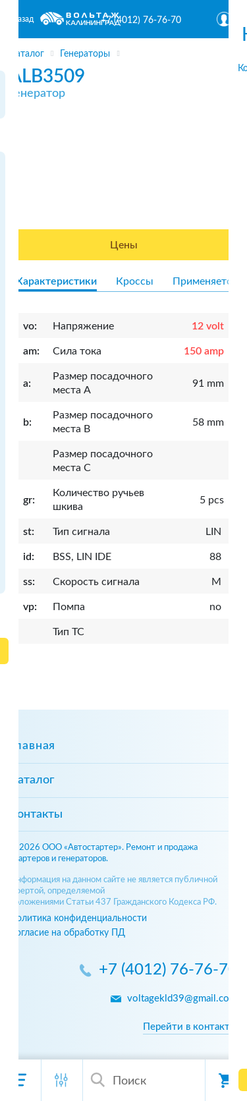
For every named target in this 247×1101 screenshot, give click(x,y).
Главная (32, 746)
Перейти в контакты (190, 1027)
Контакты (36, 814)
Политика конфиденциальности (78, 918)
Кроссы (134, 281)
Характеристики (56, 281)
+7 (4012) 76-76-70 (141, 20)
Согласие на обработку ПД (67, 933)
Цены (124, 245)
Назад (23, 19)
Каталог (32, 780)
